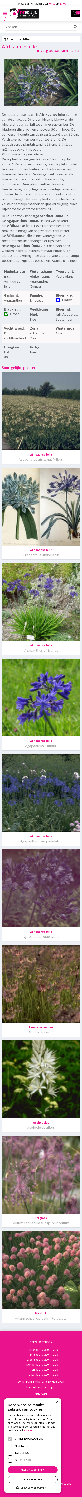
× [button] (57, 1402)
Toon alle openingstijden (41, 1387)
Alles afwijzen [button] (33, 1479)
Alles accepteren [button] (33, 1469)
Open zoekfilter (17, 39)
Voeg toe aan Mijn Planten (60, 50)
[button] (33, 1487)
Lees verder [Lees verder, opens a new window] (31, 1430)
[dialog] (32, 1445)
